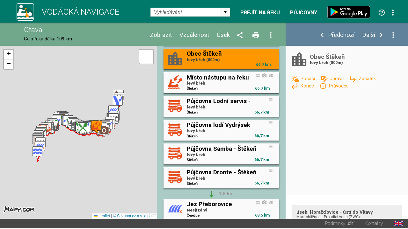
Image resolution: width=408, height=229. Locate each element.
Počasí (308, 78)
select (225, 12)
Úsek (223, 35)
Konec (307, 86)
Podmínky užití (339, 224)
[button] (37, 153)
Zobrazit (161, 35)
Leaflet (102, 216)
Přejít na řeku (260, 12)
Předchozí (341, 35)
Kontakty (374, 224)
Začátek (367, 78)
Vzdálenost (194, 35)
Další (368, 35)
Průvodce (339, 86)
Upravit (337, 78)
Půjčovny (303, 12)
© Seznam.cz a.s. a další (134, 216)
